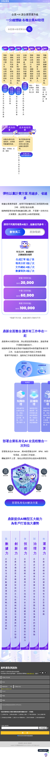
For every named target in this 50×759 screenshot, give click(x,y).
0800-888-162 (30, 714)
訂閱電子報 (4, 755)
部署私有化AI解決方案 (25, 537)
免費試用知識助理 (5, 117)
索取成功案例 (13, 755)
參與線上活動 (22, 755)
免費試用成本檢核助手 (26, 183)
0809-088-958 (46, 1)
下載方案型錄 (32, 755)
